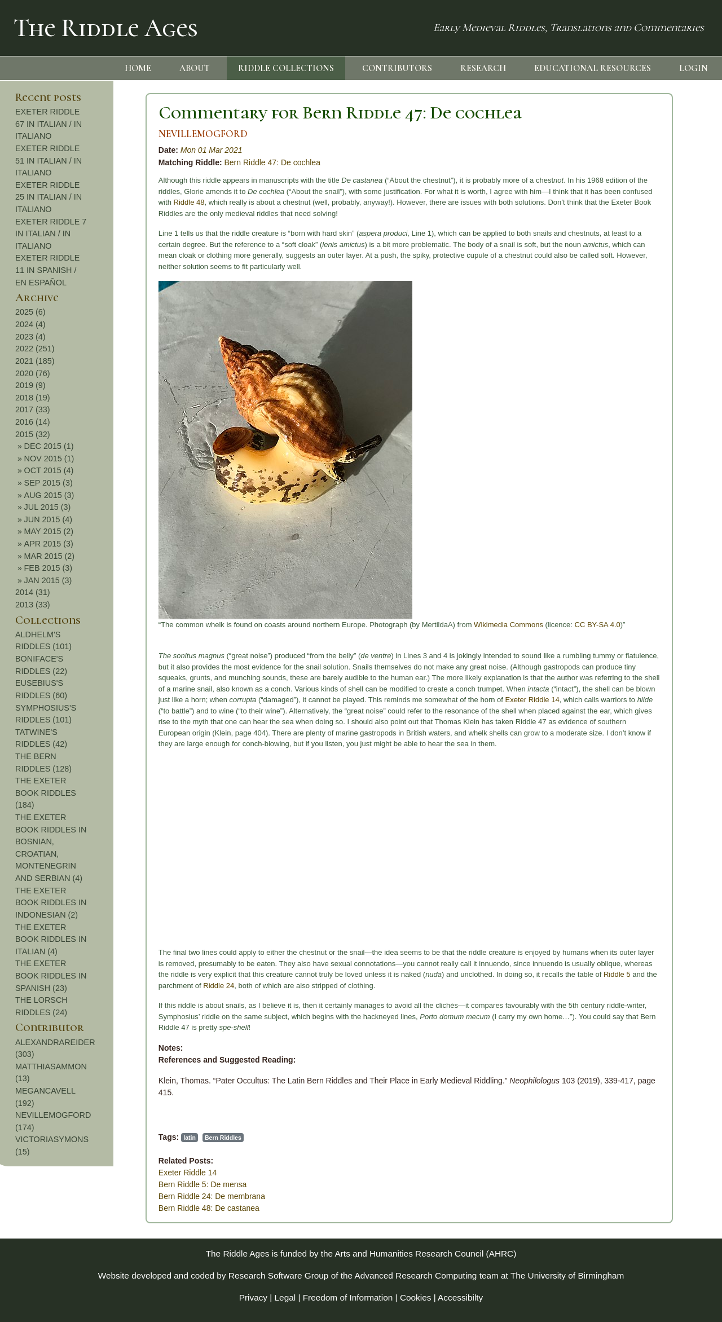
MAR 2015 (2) (658, 556)
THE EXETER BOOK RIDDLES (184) (654, 792)
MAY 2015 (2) (657, 531)
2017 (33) (641, 409)
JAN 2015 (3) (657, 580)
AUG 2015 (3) (658, 495)
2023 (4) (639, 336)
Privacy (253, 1297)
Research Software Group (278, 1275)
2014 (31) (641, 592)
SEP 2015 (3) (657, 482)
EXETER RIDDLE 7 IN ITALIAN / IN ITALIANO (659, 233)
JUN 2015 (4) (657, 519)
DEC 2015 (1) (658, 446)
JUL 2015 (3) (656, 507)
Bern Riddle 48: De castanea (87, 1208)
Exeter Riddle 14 (411, 699)
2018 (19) (641, 397)
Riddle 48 (67, 202)
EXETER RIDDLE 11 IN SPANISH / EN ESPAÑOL (656, 270)
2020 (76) (641, 373)
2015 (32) (641, 434)
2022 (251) (643, 348)
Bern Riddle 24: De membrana (90, 1196)
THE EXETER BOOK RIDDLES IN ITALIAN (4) (659, 939)
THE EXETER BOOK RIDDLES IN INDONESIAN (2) (659, 902)
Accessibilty (460, 1297)
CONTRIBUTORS (397, 68)
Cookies (416, 1297)
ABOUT (194, 68)
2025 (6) (639, 311)
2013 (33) (641, 604)
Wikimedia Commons (386, 624)
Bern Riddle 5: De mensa (81, 1184)
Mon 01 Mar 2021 (90, 150)
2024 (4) (639, 324)
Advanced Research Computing (416, 1275)
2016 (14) (641, 421)
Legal (285, 1297)
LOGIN (693, 68)
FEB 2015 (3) (657, 567)
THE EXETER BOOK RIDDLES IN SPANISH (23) (659, 975)
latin (67, 1137)
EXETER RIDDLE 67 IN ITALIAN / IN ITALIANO (657, 123)
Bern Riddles (101, 1137)
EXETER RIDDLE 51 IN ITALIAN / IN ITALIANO (657, 160)
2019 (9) (639, 385)
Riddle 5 (495, 974)
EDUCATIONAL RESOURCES (592, 68)
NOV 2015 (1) (658, 458)
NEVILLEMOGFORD (81, 134)
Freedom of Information (348, 1297)
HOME (138, 68)
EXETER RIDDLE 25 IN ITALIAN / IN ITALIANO (657, 197)
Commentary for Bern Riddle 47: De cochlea (218, 113)
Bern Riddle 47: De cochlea (151, 162)
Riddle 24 (97, 985)
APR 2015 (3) (657, 543)
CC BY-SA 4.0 (476, 624)
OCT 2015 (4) (658, 470)
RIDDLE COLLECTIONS (286, 68)
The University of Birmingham (567, 1275)
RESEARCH (483, 68)
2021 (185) (643, 360)
